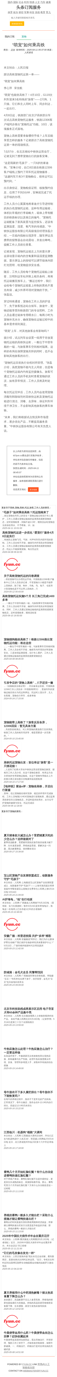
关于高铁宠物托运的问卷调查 (21, 575)
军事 (26, 12)
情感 (31, 2)
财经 (21, 12)
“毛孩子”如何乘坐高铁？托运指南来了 (25, 512)
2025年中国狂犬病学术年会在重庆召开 (25, 1235)
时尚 (26, 2)
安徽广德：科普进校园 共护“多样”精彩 (27, 935)
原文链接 (33, 490)
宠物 (12, 811)
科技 (31, 12)
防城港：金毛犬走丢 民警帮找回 (23, 972)
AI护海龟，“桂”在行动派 (17, 899)
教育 (42, 12)
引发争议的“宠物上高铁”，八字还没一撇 (28, 682)
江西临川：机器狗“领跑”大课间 (23, 1132)
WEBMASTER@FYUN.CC (35, 1371)
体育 (10, 12)
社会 (21, 2)
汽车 (42, 2)
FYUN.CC (27, 1364)
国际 (15, 2)
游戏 (37, 12)
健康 (48, 2)
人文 (37, 2)
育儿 (48, 12)
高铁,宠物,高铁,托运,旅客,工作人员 (26, 507)
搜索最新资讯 (17, 24)
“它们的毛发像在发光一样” (18, 1253)
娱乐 (15, 12)
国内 (10, 2)
